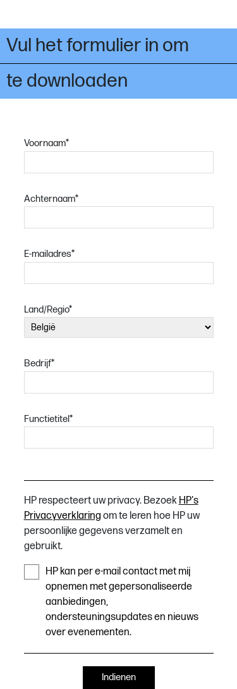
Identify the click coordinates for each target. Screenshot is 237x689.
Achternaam (51, 199)
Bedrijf (39, 363)
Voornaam (46, 143)
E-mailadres (49, 254)
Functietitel (48, 419)
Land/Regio (48, 309)
